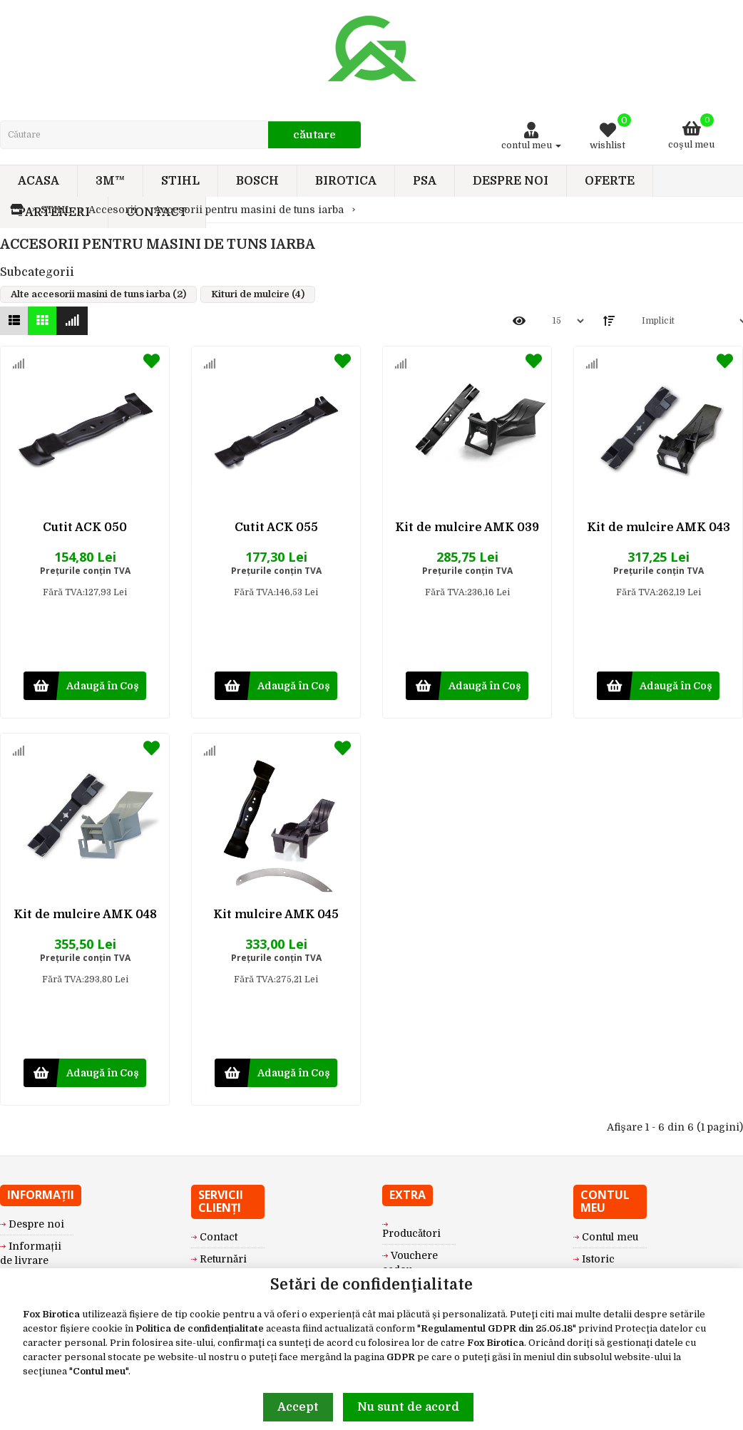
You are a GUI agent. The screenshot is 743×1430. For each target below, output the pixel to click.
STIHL (56, 209)
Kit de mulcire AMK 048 (85, 915)
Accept (298, 1407)
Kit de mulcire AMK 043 (658, 528)
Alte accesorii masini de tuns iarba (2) (98, 294)
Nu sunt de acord (408, 1407)
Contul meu (99, 1371)
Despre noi (36, 1224)
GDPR (400, 1357)
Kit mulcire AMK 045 (276, 915)
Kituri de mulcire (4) (257, 294)
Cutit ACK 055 (276, 528)
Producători (411, 1233)
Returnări (223, 1259)
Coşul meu (691, 131)
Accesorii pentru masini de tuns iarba (249, 209)
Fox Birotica (51, 1314)
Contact (218, 1237)
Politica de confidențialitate (199, 1328)
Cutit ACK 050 (85, 528)
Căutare (314, 134)
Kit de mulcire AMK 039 (467, 528)
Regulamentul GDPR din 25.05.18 (497, 1328)
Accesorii (112, 209)
